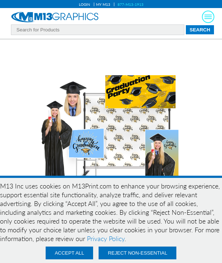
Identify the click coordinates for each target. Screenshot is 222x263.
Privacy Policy (106, 239)
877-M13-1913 (130, 4)
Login (84, 4)
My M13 (103, 4)
